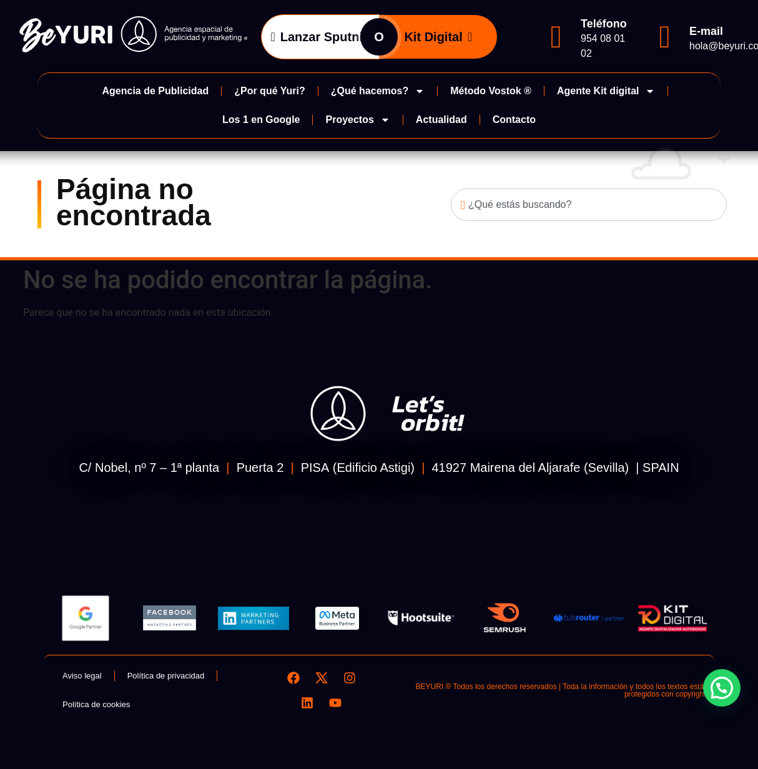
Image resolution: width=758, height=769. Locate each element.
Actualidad (441, 119)
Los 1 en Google (261, 119)
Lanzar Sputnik (320, 37)
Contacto (514, 119)
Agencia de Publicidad (155, 91)
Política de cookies (96, 704)
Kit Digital (438, 37)
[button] (722, 688)
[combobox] (589, 205)
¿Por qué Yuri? (269, 91)
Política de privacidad (166, 675)
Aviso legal (82, 675)
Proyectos (357, 120)
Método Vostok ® (490, 91)
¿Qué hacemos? (378, 91)
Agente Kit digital (606, 91)
